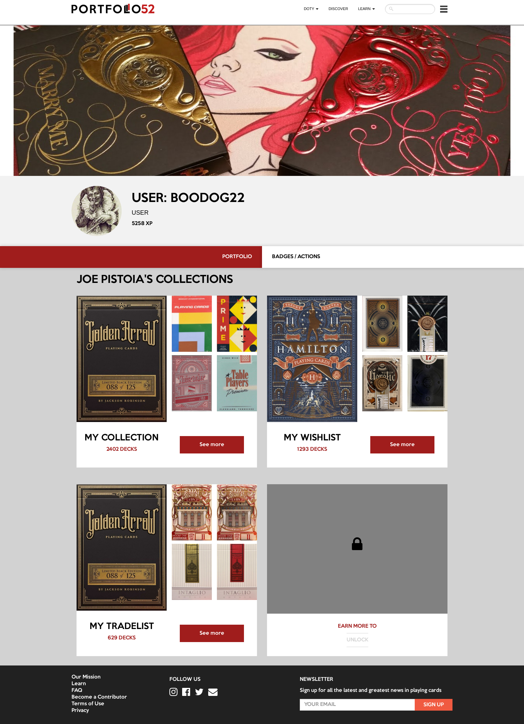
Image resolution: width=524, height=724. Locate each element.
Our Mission (86, 677)
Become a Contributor (99, 697)
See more (212, 444)
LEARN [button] (366, 9)
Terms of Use (88, 704)
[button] (443, 9)
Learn (79, 684)
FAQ (77, 690)
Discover (338, 9)
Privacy (80, 710)
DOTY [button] (311, 9)
